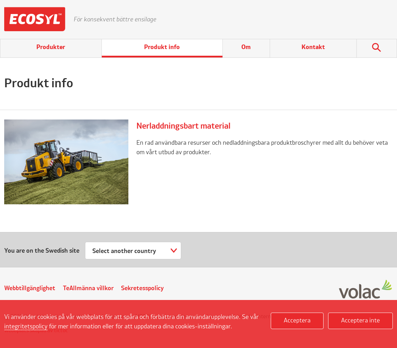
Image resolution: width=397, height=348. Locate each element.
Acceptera (297, 321)
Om (246, 47)
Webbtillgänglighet (29, 288)
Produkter (50, 47)
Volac (366, 290)
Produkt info (162, 47)
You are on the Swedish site (41, 251)
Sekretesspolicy (142, 288)
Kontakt (313, 47)
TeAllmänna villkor (88, 288)
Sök (377, 48)
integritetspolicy (26, 326)
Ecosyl (34, 19)
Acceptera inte (360, 321)
